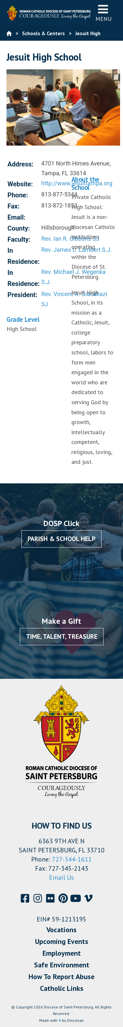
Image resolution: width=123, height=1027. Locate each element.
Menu (103, 12)
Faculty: (19, 239)
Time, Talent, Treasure (61, 636)
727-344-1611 (72, 859)
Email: (16, 217)
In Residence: (23, 256)
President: (22, 295)
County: (18, 228)
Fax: (13, 206)
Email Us (61, 877)
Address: (20, 164)
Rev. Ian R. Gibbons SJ (70, 238)
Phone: (17, 195)
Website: (20, 184)
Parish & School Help (61, 539)
